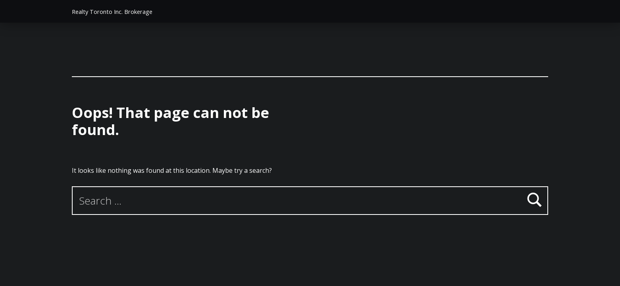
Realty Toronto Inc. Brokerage (112, 11)
